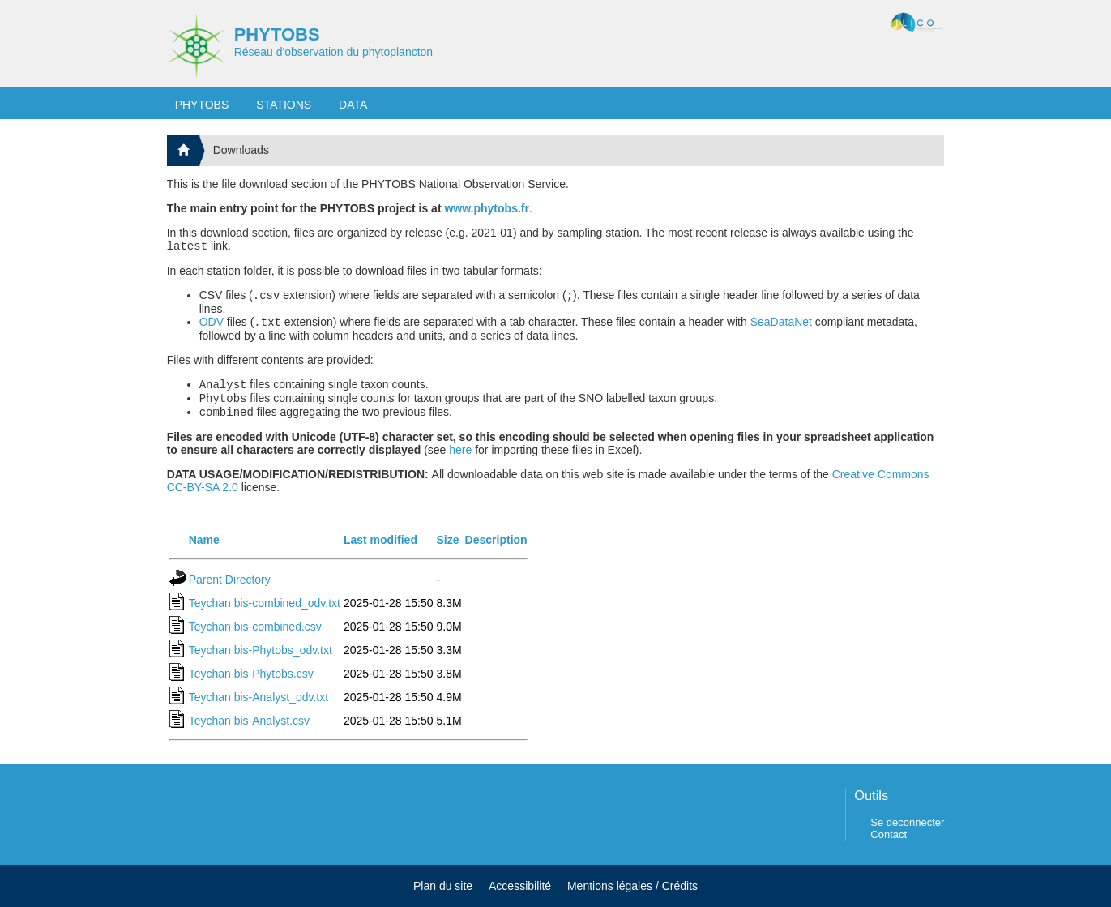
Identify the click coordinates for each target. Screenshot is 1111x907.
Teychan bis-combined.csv (255, 636)
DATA (353, 104)
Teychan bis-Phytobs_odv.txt (260, 659)
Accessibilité (520, 885)
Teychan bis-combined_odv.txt (264, 612)
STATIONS (283, 104)
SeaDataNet (781, 326)
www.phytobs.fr (486, 208)
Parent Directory (230, 589)
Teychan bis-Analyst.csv (249, 730)
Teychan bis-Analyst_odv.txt (259, 706)
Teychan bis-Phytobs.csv (251, 683)
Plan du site (442, 885)
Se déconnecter (907, 822)
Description (496, 549)
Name (204, 549)
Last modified (380, 549)
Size (447, 549)
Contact (888, 834)
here (460, 459)
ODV (211, 326)
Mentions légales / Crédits (632, 885)
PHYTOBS (277, 34)
